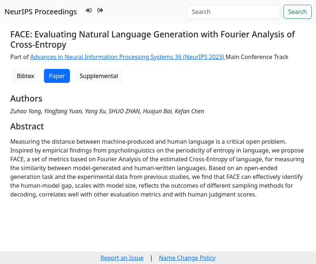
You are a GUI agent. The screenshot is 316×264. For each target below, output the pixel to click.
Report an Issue (122, 258)
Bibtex (25, 76)
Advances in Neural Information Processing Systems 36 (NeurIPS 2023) (128, 57)
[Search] (233, 12)
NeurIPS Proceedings (40, 11)
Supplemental (99, 76)
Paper (57, 76)
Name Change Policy (187, 258)
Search (297, 12)
